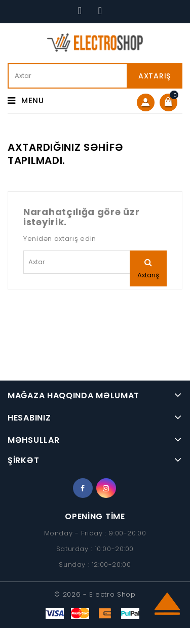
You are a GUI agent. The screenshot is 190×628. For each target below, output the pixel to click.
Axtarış (154, 76)
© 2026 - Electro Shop (95, 594)
